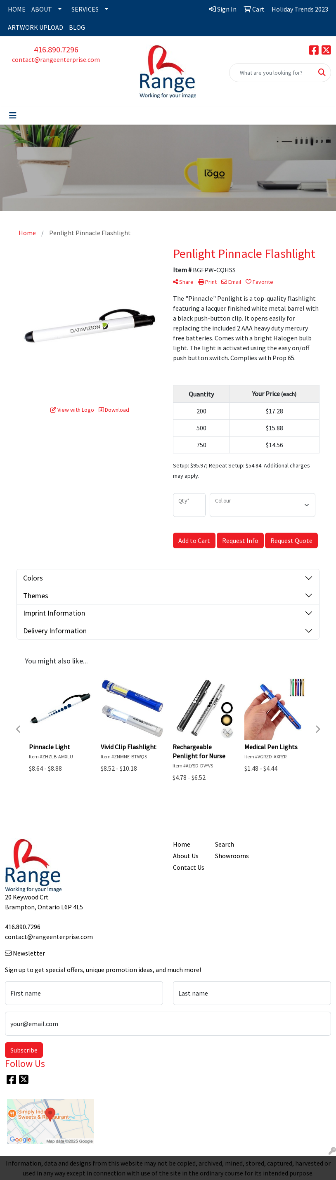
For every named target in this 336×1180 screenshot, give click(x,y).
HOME (17, 9)
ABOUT (41, 9)
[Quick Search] (271, 72)
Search (224, 844)
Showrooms (231, 856)
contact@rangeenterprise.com (56, 59)
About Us (186, 856)
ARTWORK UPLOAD (35, 27)
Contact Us (188, 867)
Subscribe (24, 1050)
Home (181, 844)
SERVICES (85, 9)
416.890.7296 (56, 49)
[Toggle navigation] (12, 115)
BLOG (77, 27)
